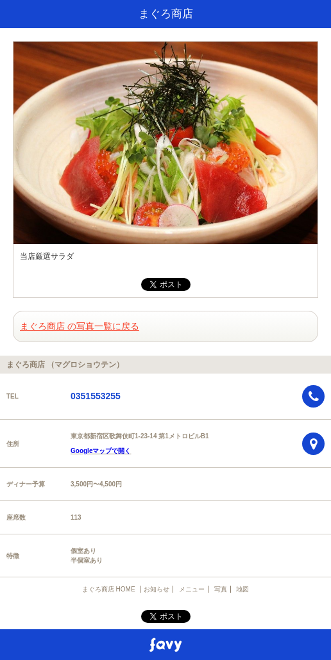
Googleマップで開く (101, 450)
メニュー (192, 589)
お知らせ (156, 589)
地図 (242, 589)
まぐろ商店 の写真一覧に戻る (79, 326)
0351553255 (96, 396)
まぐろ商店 (166, 14)
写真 (220, 589)
